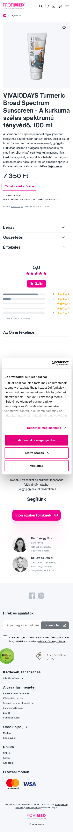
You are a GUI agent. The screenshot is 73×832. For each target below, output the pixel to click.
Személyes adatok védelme (18, 703)
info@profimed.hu (13, 678)
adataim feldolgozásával (51, 641)
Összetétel (13, 237)
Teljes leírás (55, 166)
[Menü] (67, 6)
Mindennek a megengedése (36, 440)
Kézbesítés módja (13, 698)
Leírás (9, 227)
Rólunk (7, 753)
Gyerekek (16, 15)
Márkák (7, 733)
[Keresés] (41, 6)
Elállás (6, 712)
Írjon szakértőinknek (36, 515)
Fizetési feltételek (13, 708)
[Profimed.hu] (14, 6)
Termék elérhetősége (19, 186)
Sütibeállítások (11, 717)
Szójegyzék (9, 738)
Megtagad (36, 465)
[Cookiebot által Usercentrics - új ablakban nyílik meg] (52, 363)
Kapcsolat (8, 762)
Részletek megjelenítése (44, 427)
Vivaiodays (17, 206)
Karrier (6, 758)
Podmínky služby (33, 807)
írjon (28, 489)
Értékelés (12, 247)
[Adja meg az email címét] (23, 625)
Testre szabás (36, 452)
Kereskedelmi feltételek (16, 693)
